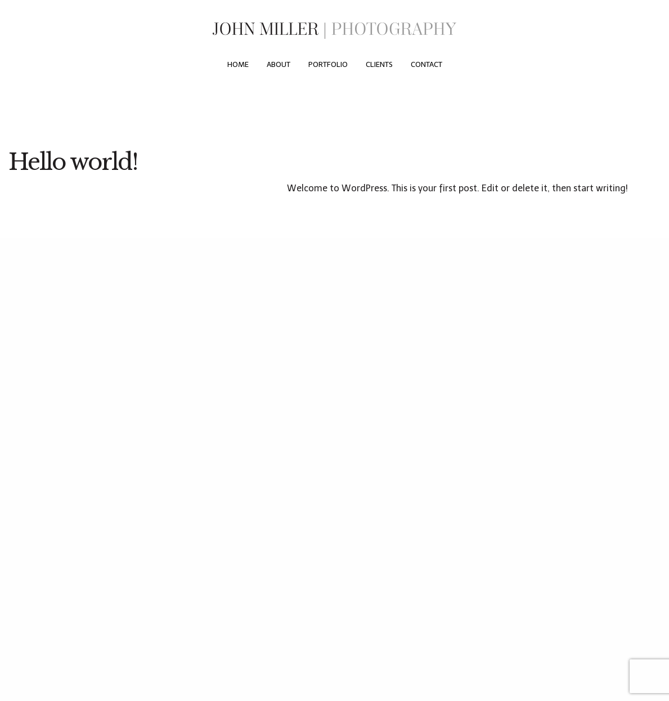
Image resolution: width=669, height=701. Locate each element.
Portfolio (328, 64)
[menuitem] (238, 65)
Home (238, 64)
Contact (426, 64)
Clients (379, 64)
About (278, 64)
